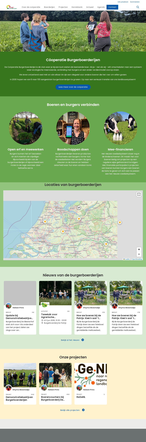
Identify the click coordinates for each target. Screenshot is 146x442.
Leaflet (126, 259)
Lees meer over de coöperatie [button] (73, 87)
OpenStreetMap (137, 259)
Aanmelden (135, 2)
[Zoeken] (138, 7)
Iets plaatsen (123, 2)
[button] (31, 7)
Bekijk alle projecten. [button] (72, 410)
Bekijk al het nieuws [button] (72, 340)
